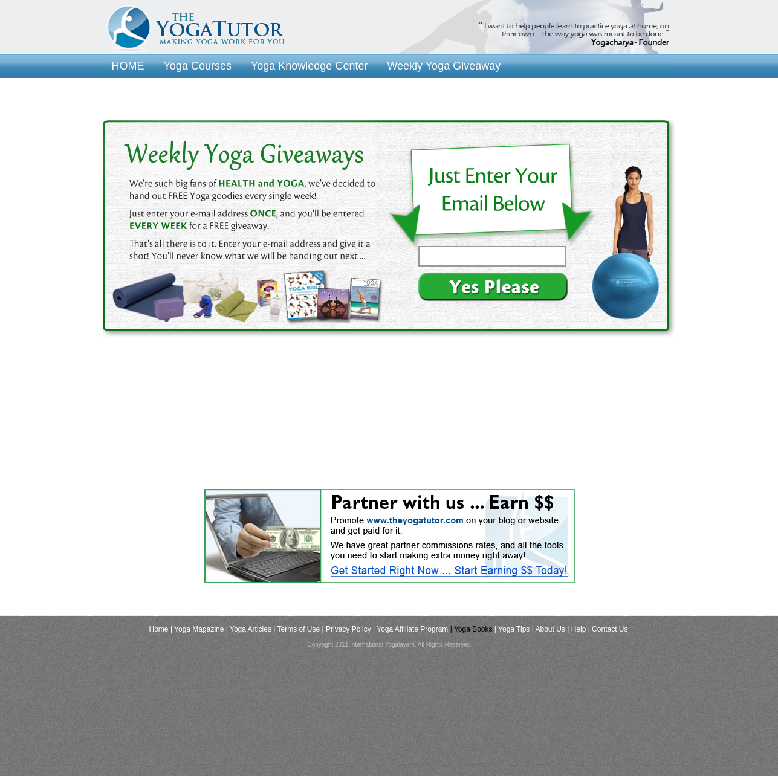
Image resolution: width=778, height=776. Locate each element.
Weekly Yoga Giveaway (444, 65)
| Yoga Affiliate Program (410, 629)
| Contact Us (608, 629)
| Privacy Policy (346, 629)
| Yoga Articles (248, 629)
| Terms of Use (296, 629)
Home (159, 629)
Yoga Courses (198, 65)
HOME (128, 65)
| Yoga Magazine (197, 629)
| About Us (548, 629)
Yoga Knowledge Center (309, 65)
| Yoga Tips (512, 629)
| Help (576, 629)
